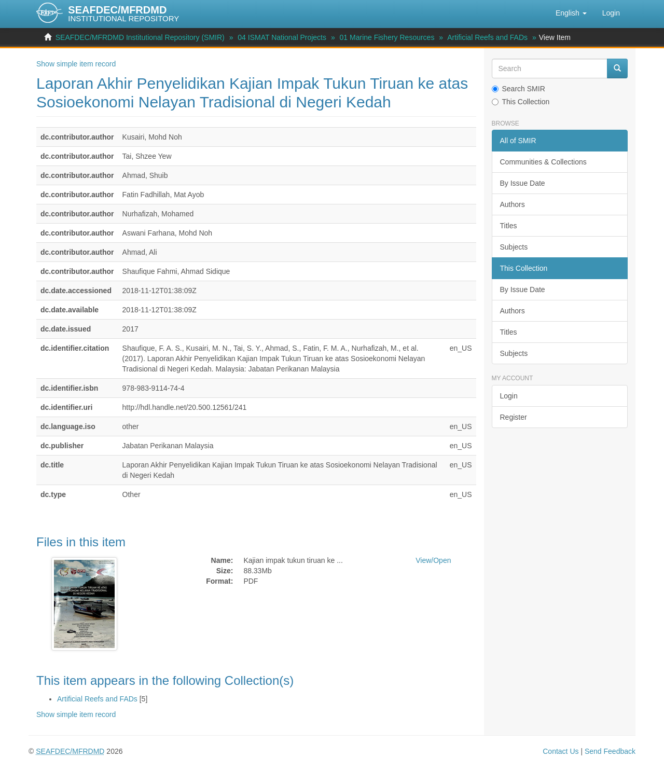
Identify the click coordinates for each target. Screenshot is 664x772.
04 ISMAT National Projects (282, 37)
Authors (512, 204)
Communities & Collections (543, 162)
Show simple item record (76, 64)
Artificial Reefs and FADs (487, 37)
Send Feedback (610, 751)
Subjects (514, 247)
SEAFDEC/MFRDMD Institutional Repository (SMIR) (140, 37)
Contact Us (560, 751)
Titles (508, 226)
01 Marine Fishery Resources (387, 37)
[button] (571, 13)
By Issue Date (522, 183)
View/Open (433, 560)
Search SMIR (518, 89)
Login (509, 396)
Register (513, 417)
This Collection (521, 102)
